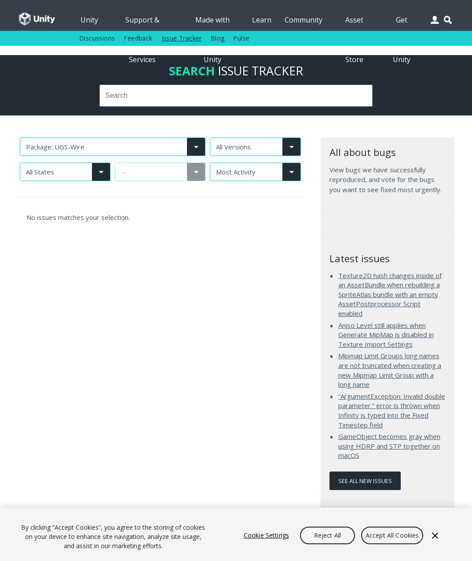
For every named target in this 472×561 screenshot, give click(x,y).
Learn (261, 20)
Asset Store (354, 23)
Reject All (327, 535)
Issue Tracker (181, 38)
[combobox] (236, 95)
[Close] (435, 535)
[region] (236, 534)
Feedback (138, 38)
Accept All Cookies (392, 535)
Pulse (241, 38)
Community (303, 20)
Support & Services (142, 23)
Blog (218, 38)
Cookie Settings (266, 535)
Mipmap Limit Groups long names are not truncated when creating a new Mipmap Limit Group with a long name (389, 370)
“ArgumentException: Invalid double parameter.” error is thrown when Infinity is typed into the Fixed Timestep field (391, 410)
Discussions (97, 38)
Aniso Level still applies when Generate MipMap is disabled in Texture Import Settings (386, 335)
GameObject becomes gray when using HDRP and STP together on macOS (389, 446)
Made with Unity (212, 23)
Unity (89, 20)
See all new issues (365, 481)
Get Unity (401, 23)
